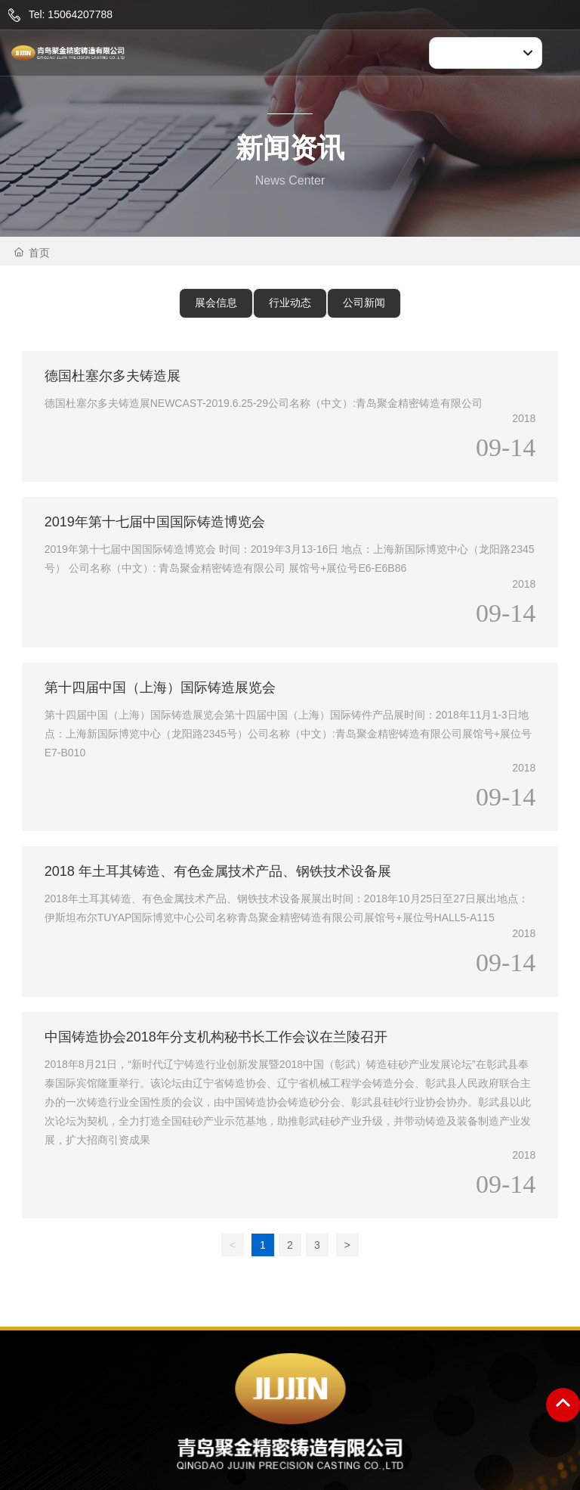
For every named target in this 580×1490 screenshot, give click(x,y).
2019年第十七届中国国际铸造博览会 (155, 521)
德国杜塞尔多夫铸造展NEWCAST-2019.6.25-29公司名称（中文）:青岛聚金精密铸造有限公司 (264, 403)
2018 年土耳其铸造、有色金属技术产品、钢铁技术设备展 (218, 871)
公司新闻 (364, 302)
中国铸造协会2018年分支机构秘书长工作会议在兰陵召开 (216, 1037)
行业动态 (290, 302)
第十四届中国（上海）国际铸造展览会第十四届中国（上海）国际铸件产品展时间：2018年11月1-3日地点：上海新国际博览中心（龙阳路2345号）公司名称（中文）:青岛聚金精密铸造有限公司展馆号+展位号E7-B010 (288, 734)
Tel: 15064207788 (71, 14)
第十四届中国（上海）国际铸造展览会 (160, 687)
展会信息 (216, 302)
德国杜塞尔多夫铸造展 (112, 375)
